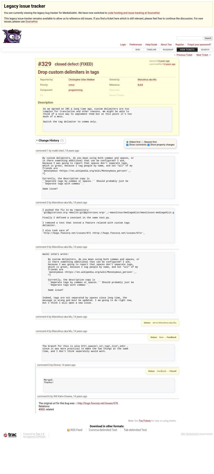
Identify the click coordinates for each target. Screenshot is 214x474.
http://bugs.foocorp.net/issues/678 (96, 437)
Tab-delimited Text (135, 464)
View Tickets (187, 50)
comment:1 (42, 155)
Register (180, 44)
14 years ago (163, 61)
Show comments (138, 149)
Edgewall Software (35, 471)
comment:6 (43, 431)
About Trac (166, 44)
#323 (42, 443)
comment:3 (42, 265)
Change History (51, 145)
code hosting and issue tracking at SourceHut (133, 12)
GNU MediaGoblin (190, 468)
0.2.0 (140, 85)
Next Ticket (202, 55)
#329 (44, 64)
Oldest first (134, 146)
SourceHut (31, 21)
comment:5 (43, 397)
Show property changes (162, 149)
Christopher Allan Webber (82, 79)
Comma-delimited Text (103, 464)
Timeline (151, 50)
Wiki (137, 50)
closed (60, 64)
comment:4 (42, 346)
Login (123, 44)
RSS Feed (76, 464)
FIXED (86, 64)
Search (205, 50)
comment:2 (42, 214)
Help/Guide (151, 44)
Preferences (136, 44)
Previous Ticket (184, 55)
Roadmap (168, 50)
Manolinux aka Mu (147, 79)
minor (72, 85)
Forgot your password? (199, 44)
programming (75, 90)
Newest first (150, 146)
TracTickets (145, 455)
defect (73, 64)
